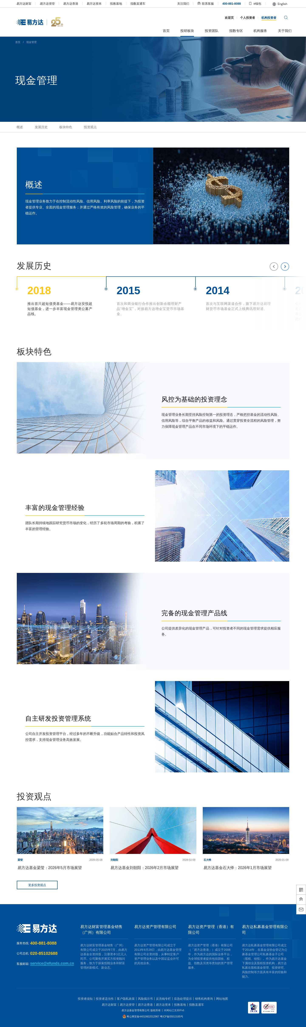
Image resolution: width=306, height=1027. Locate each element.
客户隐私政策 (126, 998)
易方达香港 (78, 3)
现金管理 (40, 42)
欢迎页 (222, 17)
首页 (26, 42)
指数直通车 (145, 3)
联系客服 (198, 3)
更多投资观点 (45, 885)
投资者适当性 (105, 998)
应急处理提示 (183, 998)
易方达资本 (101, 3)
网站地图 (222, 998)
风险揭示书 (145, 998)
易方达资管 (54, 3)
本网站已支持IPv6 (174, 1010)
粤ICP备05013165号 (171, 1016)
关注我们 (176, 3)
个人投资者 (240, 17)
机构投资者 (261, 17)
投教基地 (123, 3)
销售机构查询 (204, 998)
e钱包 (248, 3)
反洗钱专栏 (163, 998)
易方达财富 (31, 3)
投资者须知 (85, 998)
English (272, 4)
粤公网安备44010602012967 (143, 1016)
